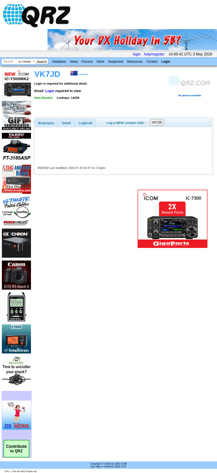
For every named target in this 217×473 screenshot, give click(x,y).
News (74, 61)
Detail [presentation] (66, 123)
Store (100, 61)
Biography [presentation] (46, 123)
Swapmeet (115, 61)
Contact (151, 61)
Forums (87, 61)
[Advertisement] (86, 218)
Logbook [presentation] (85, 123)
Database (59, 61)
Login (165, 61)
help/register (154, 54)
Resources (135, 61)
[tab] (46, 123)
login (137, 54)
